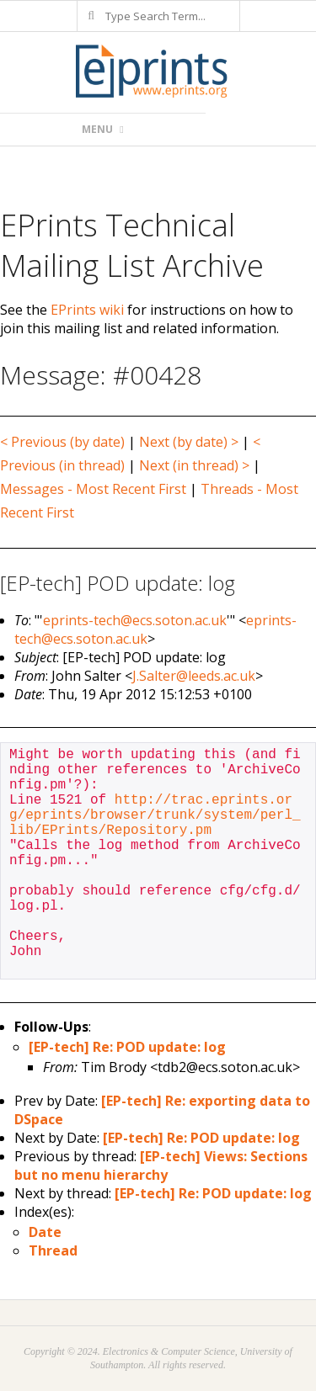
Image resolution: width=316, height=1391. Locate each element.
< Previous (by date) (62, 442)
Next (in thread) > (194, 465)
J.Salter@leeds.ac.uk (193, 675)
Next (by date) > (188, 442)
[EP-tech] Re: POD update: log (127, 1047)
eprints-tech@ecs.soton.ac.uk (135, 620)
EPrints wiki (87, 309)
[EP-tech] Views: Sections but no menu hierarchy (161, 1165)
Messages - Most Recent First (93, 489)
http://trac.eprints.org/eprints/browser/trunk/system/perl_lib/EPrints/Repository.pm (155, 815)
